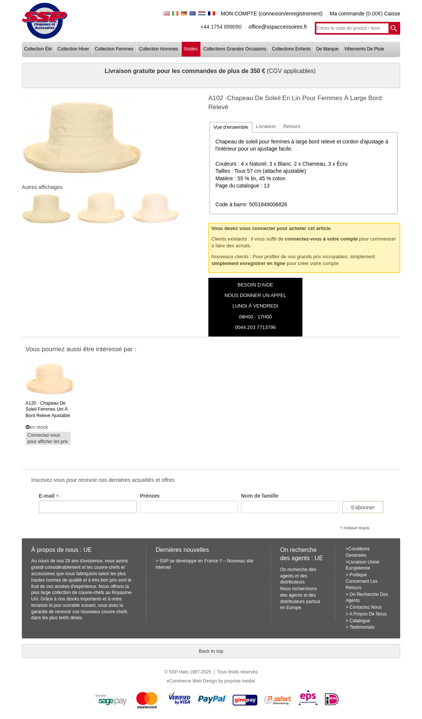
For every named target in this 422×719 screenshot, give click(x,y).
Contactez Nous (365, 607)
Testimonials (361, 627)
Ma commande (346, 14)
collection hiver (73, 49)
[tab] (230, 127)
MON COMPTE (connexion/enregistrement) (272, 14)
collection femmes (114, 49)
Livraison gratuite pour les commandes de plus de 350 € (186, 71)
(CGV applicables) (291, 71)
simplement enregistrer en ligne (248, 263)
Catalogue (359, 620)
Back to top (211, 651)
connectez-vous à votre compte (321, 239)
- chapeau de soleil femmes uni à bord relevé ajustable (48, 410)
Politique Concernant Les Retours (362, 581)
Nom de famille (260, 496)
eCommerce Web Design (192, 681)
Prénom (149, 496)
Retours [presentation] (292, 126)
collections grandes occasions (234, 49)
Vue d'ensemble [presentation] (231, 127)
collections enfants (291, 49)
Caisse (392, 14)
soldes (191, 49)
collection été (38, 49)
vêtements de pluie (364, 49)
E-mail (49, 496)
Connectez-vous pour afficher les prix (47, 438)
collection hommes (158, 49)
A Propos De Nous (368, 614)
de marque (327, 49)
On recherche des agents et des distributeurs (298, 576)
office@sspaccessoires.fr (278, 27)
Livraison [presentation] (266, 126)
